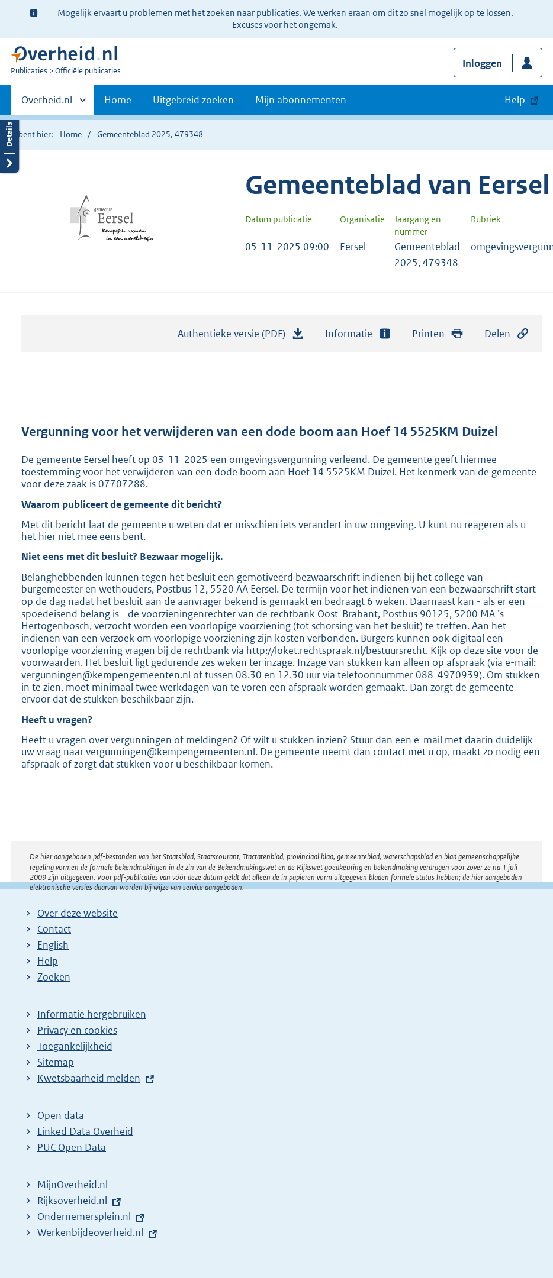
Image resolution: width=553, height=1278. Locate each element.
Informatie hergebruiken (91, 1014)
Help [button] (514, 99)
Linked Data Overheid (85, 1131)
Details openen (9, 143)
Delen (506, 334)
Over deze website (77, 913)
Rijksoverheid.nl (72, 1200)
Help (47, 961)
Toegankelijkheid (74, 1046)
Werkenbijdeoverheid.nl (90, 1232)
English (53, 945)
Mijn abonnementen (300, 99)
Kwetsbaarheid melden (88, 1078)
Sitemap (55, 1062)
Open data (60, 1115)
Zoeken (53, 976)
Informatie (358, 334)
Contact (54, 929)
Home (117, 99)
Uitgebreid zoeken (193, 99)
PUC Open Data (71, 1147)
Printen (438, 334)
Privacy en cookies (77, 1030)
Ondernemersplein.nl (84, 1216)
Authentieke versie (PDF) (241, 336)
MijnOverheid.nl (72, 1184)
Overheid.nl (46, 103)
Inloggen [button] (482, 63)
